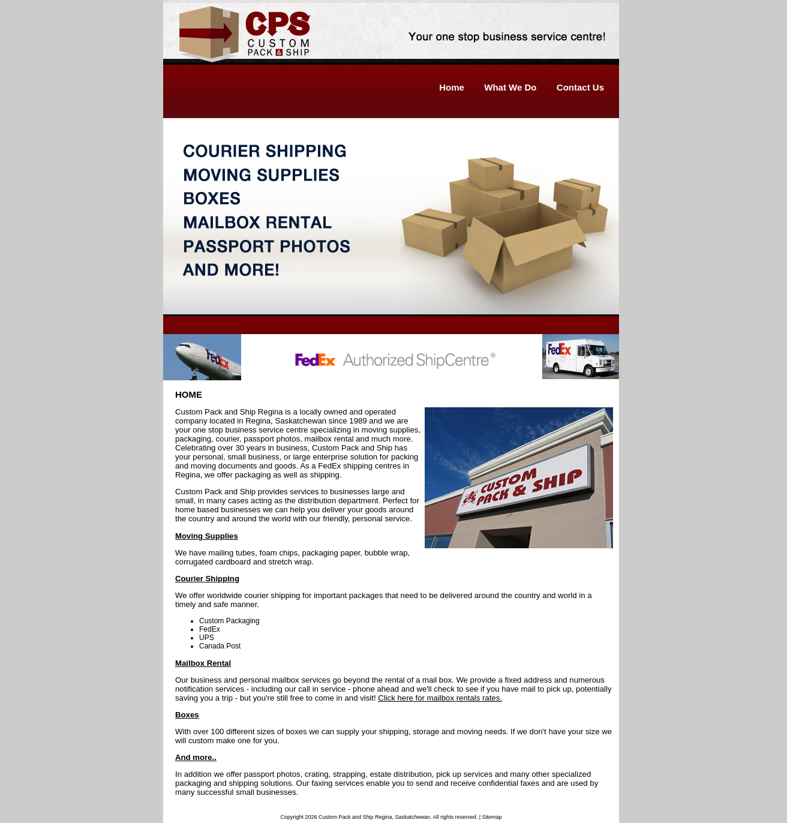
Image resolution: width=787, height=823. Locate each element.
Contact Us (580, 87)
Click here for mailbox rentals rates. (440, 697)
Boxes (187, 714)
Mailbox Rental (203, 663)
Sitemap (491, 817)
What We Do (510, 87)
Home (451, 87)
